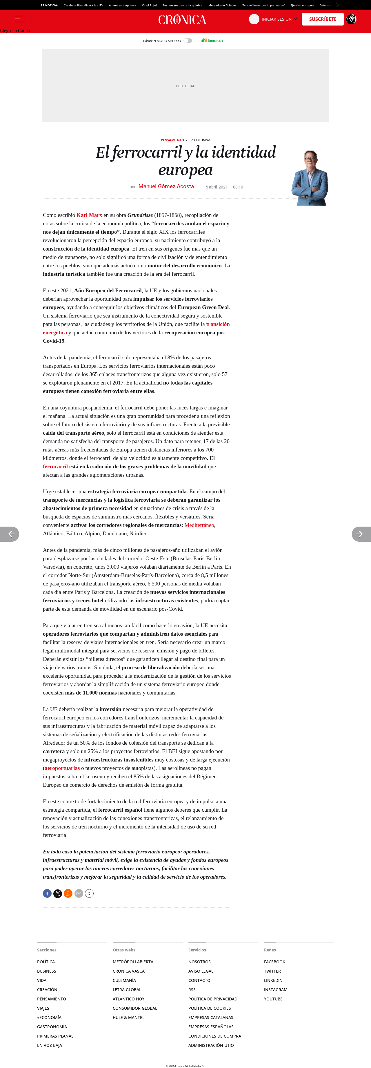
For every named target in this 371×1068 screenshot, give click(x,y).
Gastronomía (52, 1026)
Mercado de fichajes (222, 5)
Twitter (272, 971)
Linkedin (273, 980)
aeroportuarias (62, 768)
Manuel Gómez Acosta (166, 186)
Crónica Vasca (129, 971)
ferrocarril (55, 466)
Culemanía (124, 980)
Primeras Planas (55, 1036)
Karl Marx (89, 215)
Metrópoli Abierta (133, 961)
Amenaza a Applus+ (122, 5)
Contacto (199, 980)
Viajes (43, 1008)
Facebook (274, 961)
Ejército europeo (302, 5)
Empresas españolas (211, 1026)
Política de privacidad (212, 999)
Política (46, 961)
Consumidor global (135, 1008)
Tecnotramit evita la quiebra (183, 5)
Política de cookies (209, 1008)
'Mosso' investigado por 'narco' (263, 5)
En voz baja (49, 1045)
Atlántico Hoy (128, 999)
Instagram (276, 989)
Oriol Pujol (149, 5)
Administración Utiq (211, 1045)
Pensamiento (172, 140)
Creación (47, 989)
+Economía (49, 1017)
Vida (41, 980)
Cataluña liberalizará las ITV (83, 5)
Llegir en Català (15, 30)
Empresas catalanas (210, 1017)
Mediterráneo (199, 525)
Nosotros (199, 961)
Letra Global (127, 989)
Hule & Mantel (128, 1017)
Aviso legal (200, 971)
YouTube (273, 999)
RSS (192, 989)
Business (46, 971)
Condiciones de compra (214, 1036)
